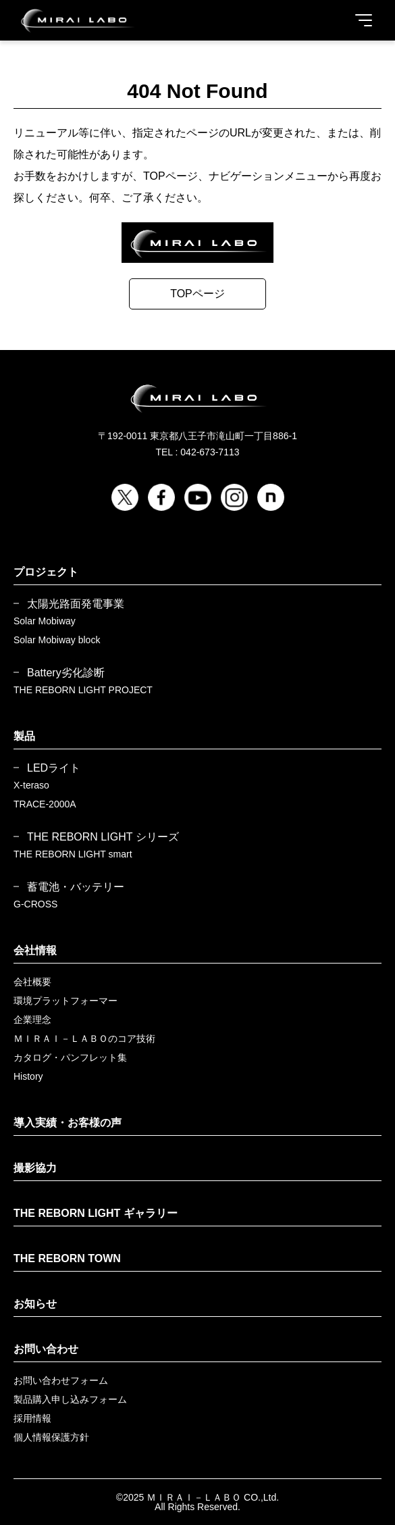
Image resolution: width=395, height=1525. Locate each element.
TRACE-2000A (45, 804)
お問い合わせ (46, 1349)
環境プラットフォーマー (65, 1000)
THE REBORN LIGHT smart (73, 854)
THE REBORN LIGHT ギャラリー (96, 1213)
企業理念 (32, 1019)
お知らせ (35, 1303)
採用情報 (32, 1418)
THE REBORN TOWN (67, 1258)
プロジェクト (46, 572)
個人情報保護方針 (51, 1437)
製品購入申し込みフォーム (70, 1399)
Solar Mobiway (45, 621)
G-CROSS (35, 904)
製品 (24, 736)
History (28, 1076)
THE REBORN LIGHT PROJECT (83, 690)
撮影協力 (35, 1168)
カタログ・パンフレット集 (70, 1057)
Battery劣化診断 (66, 673)
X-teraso (31, 785)
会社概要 (32, 981)
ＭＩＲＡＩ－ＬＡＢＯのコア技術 (84, 1038)
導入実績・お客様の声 (68, 1122)
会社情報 (35, 950)
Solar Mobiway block (57, 640)
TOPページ (197, 293)
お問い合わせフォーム (61, 1380)
